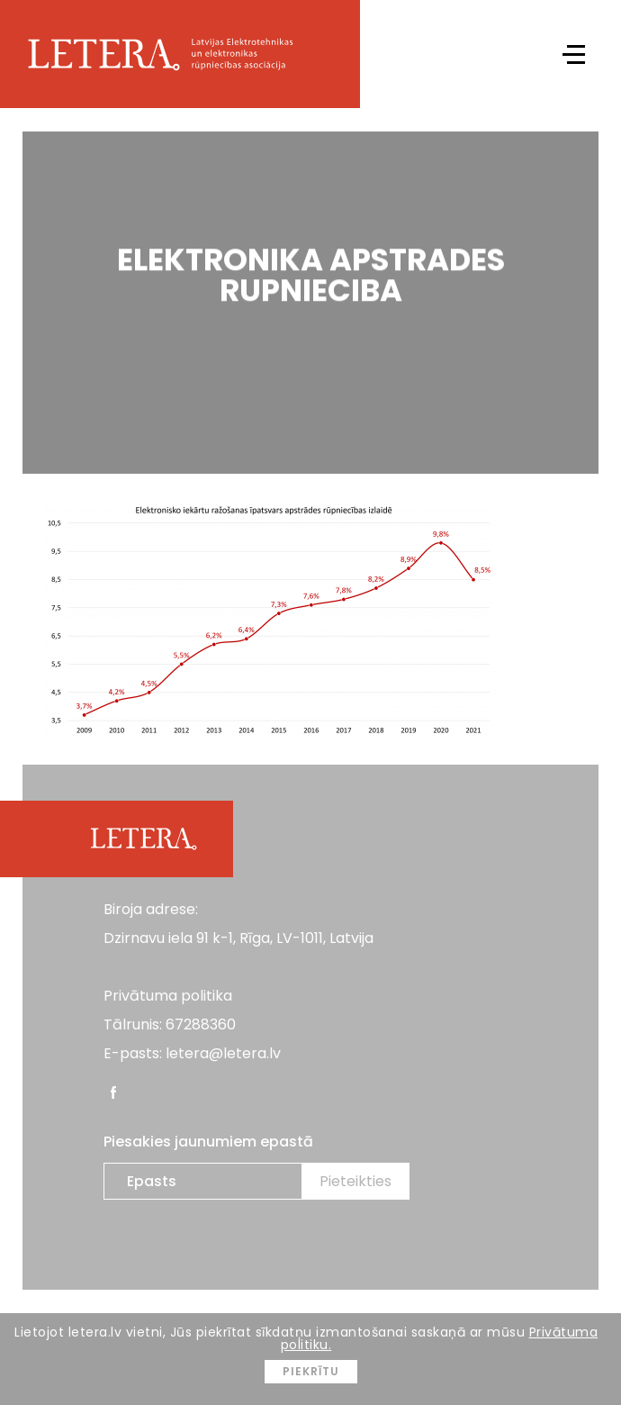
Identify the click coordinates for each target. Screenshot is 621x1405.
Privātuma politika (168, 995)
